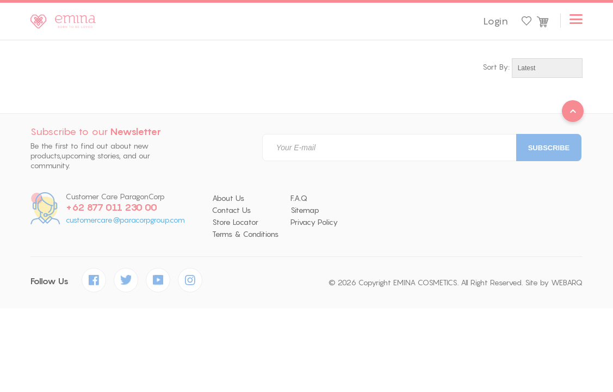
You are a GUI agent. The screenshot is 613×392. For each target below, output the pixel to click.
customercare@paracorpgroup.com (125, 220)
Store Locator (235, 222)
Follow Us (49, 281)
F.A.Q (298, 198)
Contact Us (231, 210)
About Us (228, 198)
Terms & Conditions (245, 234)
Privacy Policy (314, 222)
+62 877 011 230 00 (111, 207)
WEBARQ (567, 282)
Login (495, 21)
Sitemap (304, 210)
